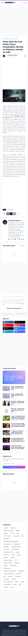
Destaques (6, 538)
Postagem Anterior (7, 314)
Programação (14, 38)
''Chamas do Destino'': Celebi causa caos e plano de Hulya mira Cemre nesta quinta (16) (18, 432)
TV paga (13, 579)
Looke (17, 552)
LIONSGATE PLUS (8, 552)
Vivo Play (6, 587)
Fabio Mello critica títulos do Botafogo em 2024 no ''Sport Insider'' (18, 447)
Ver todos (21, 245)
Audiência (13, 528)
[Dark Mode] (22, 2)
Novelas (12, 557)
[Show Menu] (2, 2)
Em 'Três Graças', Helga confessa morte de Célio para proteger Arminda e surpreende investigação (18, 425)
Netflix (18, 555)
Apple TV (6, 528)
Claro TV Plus (7, 536)
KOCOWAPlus (15, 549)
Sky (5, 576)
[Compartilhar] (24, 56)
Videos (15, 584)
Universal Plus (7, 584)
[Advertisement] (14, 21)
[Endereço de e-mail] (14, 463)
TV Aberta (6, 579)
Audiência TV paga (8, 530)
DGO (22, 536)
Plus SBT (16, 563)
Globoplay (6, 546)
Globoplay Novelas (16, 546)
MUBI (13, 555)
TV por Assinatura (8, 581)
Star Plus (10, 576)
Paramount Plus (8, 563)
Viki (20, 584)
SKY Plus (19, 573)
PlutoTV (6, 565)
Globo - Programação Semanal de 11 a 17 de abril (17, 395)
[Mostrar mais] (17, 213)
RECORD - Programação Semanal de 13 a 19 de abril (17, 410)
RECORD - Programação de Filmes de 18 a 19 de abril (17, 403)
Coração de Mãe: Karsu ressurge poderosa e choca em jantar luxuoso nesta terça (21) (18, 440)
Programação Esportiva (10, 571)
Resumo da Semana (9, 573)
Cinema (12, 533)
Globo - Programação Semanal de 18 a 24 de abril (17, 388)
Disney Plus (17, 544)
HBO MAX (6, 549)
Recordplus (21, 571)
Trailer (22, 581)
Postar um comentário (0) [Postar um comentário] (14, 308)
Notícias (6, 557)
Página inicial (6, 38)
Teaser (16, 581)
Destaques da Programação (11, 541)
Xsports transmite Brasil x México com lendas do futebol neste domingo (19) (18, 418)
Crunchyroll (16, 536)
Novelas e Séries (8, 560)
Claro (18, 533)
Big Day (6, 533)
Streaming (17, 576)
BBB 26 (18, 530)
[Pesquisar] (26, 2)
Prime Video (13, 565)
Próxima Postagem (21, 314)
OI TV (16, 560)
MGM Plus (6, 555)
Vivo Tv (13, 587)
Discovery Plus (7, 544)
